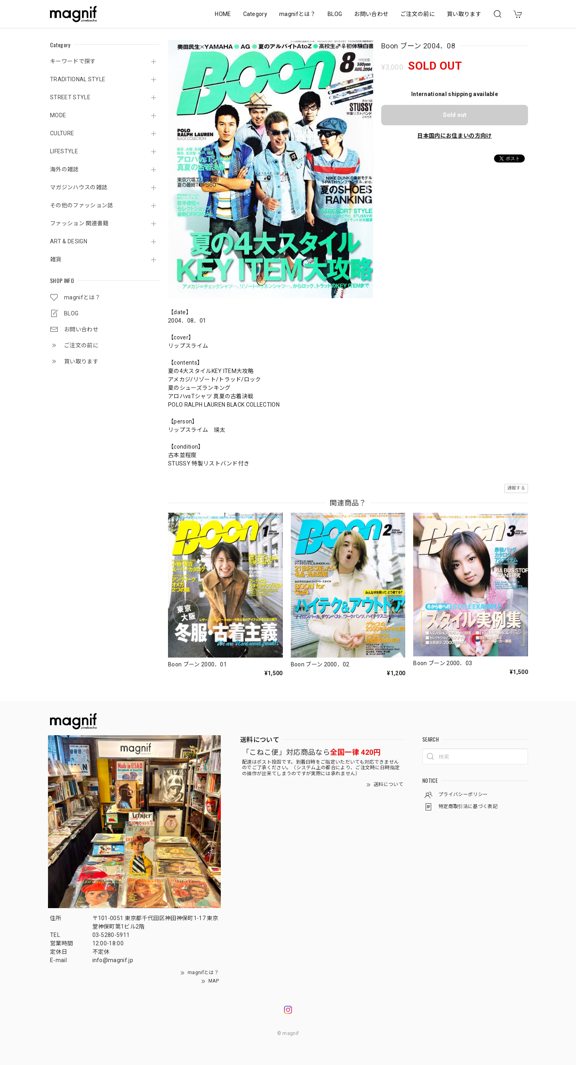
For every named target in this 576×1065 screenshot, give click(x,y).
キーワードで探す (73, 61)
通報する (516, 488)
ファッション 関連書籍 (79, 223)
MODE (58, 115)
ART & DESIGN (68, 241)
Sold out (454, 114)
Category (255, 14)
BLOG (335, 14)
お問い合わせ (371, 14)
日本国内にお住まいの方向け (454, 135)
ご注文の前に (417, 14)
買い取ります (464, 14)
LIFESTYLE (64, 151)
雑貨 (56, 259)
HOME (223, 14)
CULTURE (62, 133)
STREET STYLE (70, 97)
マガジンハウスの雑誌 (78, 187)
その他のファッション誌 (81, 205)
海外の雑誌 (64, 169)
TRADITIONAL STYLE (77, 79)
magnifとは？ (297, 14)
